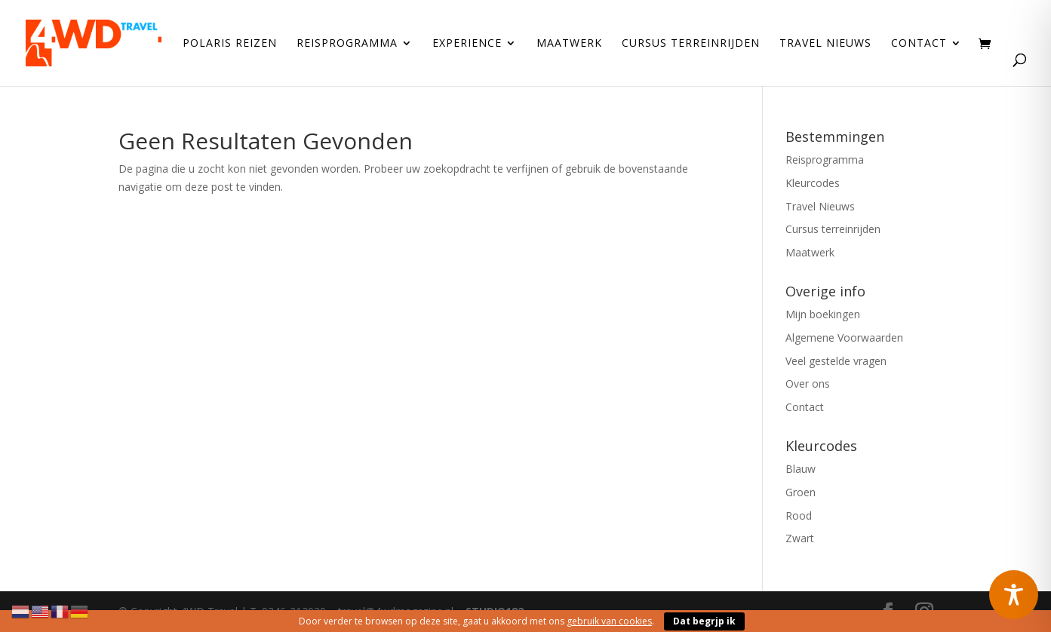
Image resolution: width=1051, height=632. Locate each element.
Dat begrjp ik (704, 621)
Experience (467, 44)
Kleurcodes (812, 183)
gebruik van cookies (609, 621)
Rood (798, 515)
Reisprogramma (347, 44)
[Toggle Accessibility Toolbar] (1014, 595)
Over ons (807, 383)
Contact (919, 44)
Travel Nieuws (825, 44)
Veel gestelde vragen (836, 361)
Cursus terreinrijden (691, 44)
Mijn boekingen (822, 314)
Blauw (800, 469)
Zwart (799, 538)
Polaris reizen (230, 44)
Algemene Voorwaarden (844, 337)
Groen (800, 492)
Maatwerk (569, 44)
